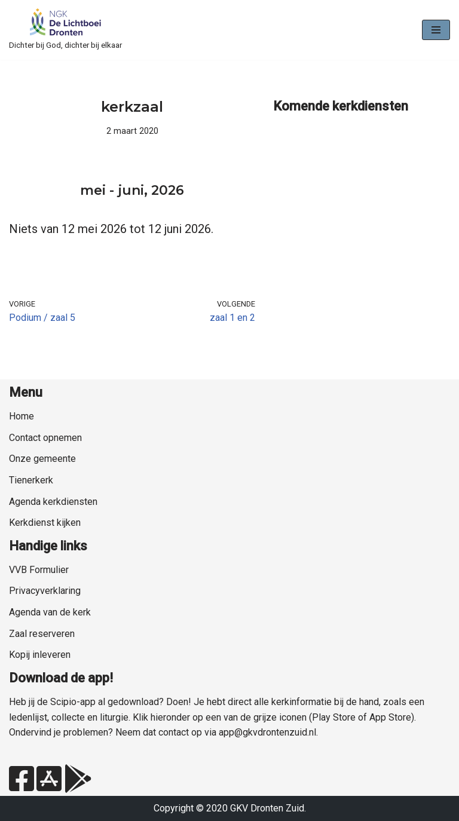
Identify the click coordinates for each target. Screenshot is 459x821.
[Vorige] (33, 192)
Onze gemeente (42, 458)
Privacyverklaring (45, 590)
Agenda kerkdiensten (53, 501)
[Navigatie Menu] (436, 30)
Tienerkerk (31, 480)
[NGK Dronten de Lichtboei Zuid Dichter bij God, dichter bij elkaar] (65, 29)
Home (21, 416)
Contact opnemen (45, 437)
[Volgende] (230, 192)
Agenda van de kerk (50, 612)
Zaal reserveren (42, 633)
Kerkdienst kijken (45, 522)
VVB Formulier (39, 569)
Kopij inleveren (40, 654)
